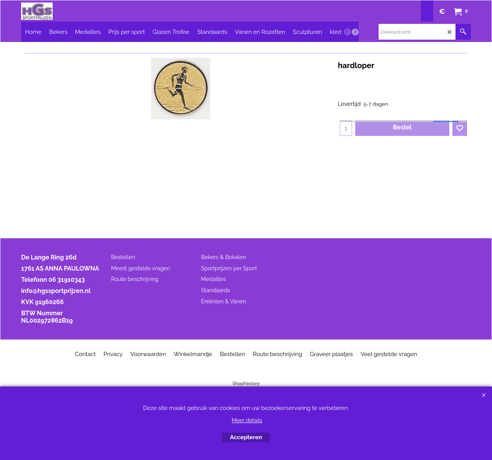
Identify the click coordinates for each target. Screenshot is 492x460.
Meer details (247, 420)
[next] (355, 31)
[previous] (347, 31)
